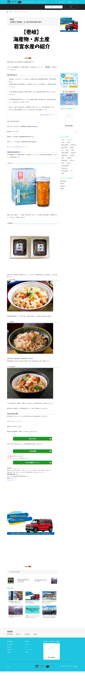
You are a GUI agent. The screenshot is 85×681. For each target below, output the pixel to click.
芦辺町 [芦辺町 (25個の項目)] (62, 157)
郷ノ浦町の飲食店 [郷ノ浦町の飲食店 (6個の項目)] (64, 170)
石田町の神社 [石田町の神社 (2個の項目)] (73, 152)
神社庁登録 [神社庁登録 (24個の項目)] (72, 155)
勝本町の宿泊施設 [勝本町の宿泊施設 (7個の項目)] (64, 144)
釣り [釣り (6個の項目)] (72, 170)
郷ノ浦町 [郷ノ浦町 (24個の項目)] (68, 163)
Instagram (7, 676)
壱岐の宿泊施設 (63, 181)
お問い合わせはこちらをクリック (15, 421)
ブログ (76, 1)
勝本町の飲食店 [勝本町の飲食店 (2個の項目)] (64, 147)
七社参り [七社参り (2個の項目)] (63, 142)
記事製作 (70, 1)
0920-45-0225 (15, 131)
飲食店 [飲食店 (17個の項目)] (62, 173)
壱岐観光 (11, 19)
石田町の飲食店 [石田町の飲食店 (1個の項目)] (64, 155)
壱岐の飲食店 (62, 186)
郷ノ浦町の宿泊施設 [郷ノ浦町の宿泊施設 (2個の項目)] (65, 165)
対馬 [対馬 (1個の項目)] (62, 150)
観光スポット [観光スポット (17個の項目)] (72, 160)
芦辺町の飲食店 (17, 581)
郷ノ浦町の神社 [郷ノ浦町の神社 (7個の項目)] (64, 168)
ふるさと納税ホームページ (32, 471)
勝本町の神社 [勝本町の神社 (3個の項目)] (73, 144)
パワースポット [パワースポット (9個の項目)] (70, 139)
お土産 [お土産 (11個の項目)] (62, 139)
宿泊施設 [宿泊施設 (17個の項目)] (71, 147)
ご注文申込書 (32, 456)
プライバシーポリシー (29, 659)
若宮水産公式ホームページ (49, 114)
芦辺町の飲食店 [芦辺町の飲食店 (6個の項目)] (64, 160)
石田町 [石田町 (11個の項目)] (72, 150)
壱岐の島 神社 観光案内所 (69, 675)
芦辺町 (13, 581)
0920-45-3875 (13, 487)
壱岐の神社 (62, 183)
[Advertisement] (32, 560)
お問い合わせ (62, 1)
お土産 (11, 581)
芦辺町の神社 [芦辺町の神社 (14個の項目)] (69, 157)
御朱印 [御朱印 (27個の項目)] (67, 150)
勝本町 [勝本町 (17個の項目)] (69, 142)
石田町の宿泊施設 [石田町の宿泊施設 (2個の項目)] (64, 152)
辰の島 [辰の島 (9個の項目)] (62, 163)
